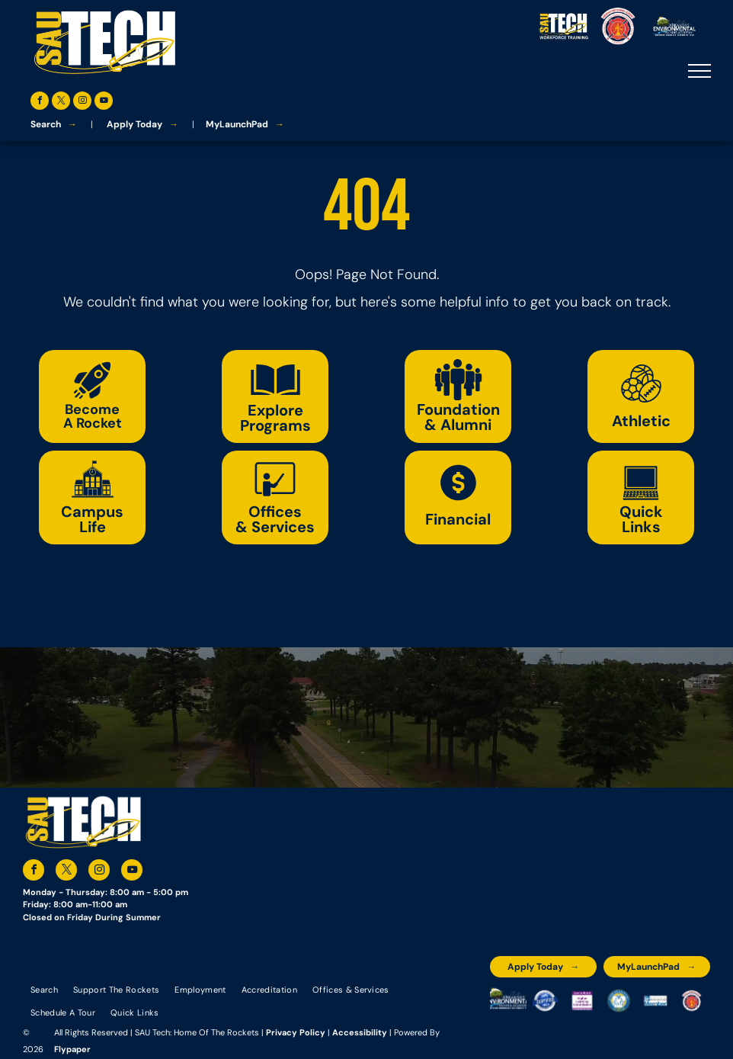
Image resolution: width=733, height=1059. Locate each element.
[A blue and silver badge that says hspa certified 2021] (545, 1000)
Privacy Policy (295, 1032)
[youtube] (103, 102)
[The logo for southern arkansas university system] (618, 1000)
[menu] (699, 71)
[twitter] (61, 102)
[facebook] (39, 102)
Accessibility (359, 1032)
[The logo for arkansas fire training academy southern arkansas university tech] (692, 1000)
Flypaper (72, 1049)
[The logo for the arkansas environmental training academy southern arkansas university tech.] (508, 1000)
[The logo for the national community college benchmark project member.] (655, 1000)
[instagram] (82, 102)
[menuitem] (44, 988)
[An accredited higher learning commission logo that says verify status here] (582, 1000)
